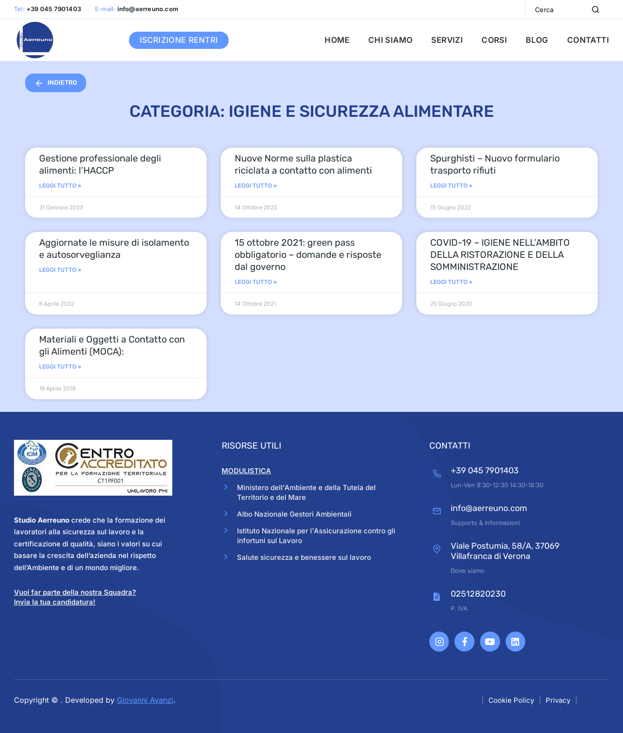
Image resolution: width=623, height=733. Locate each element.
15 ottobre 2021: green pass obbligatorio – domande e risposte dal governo (308, 254)
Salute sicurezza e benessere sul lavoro (307, 560)
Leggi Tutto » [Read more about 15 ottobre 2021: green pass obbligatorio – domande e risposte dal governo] (256, 281)
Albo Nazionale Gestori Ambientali (297, 515)
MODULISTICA (246, 470)
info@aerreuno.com (483, 508)
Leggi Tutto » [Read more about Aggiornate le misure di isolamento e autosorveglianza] (60, 269)
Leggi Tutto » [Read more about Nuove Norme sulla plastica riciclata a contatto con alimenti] (256, 185)
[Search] (595, 9)
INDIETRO (56, 82)
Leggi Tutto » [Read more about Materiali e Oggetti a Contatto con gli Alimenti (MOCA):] (60, 366)
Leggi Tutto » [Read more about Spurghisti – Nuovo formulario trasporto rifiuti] (451, 185)
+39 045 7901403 (479, 470)
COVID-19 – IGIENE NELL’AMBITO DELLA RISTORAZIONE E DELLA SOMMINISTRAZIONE (500, 254)
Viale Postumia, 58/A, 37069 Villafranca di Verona (499, 551)
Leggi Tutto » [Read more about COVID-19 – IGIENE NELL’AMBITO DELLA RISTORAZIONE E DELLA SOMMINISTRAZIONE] (451, 281)
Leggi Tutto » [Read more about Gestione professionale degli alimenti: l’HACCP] (60, 185)
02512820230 (472, 594)
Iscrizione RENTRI (179, 40)
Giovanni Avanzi (145, 698)
